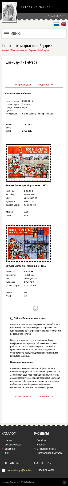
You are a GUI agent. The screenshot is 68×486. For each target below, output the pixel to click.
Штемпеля (10, 448)
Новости (41, 444)
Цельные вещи (13, 444)
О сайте (41, 440)
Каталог (5, 50)
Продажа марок (45, 470)
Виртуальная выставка (50, 453)
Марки (8, 440)
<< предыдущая (23, 84)
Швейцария (43, 50)
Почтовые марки (19, 50)
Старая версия (55, 15)
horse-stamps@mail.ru (19, 470)
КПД (7, 453)
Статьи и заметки (46, 448)
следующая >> (45, 84)
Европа (32, 50)
